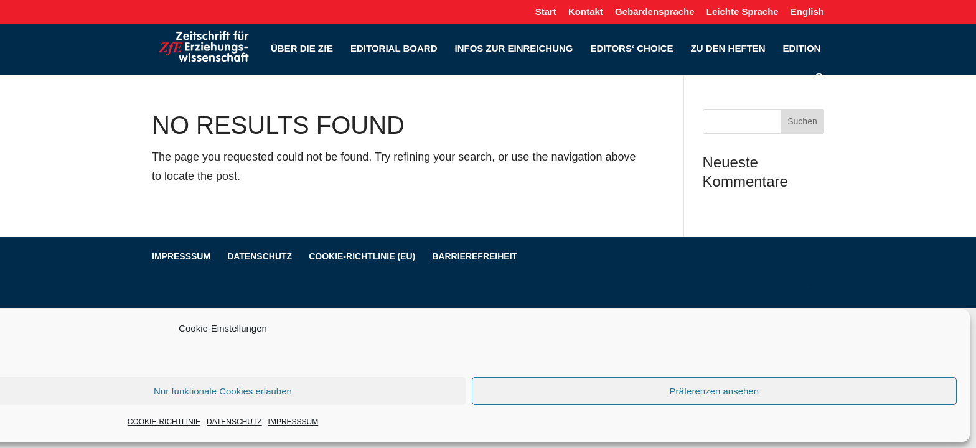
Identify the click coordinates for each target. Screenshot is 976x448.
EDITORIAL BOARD (393, 49)
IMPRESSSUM (293, 422)
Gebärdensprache (655, 12)
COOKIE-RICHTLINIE (164, 422)
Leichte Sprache (742, 12)
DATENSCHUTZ (234, 422)
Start (545, 12)
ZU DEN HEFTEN (728, 49)
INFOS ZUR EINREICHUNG (513, 49)
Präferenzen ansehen (714, 391)
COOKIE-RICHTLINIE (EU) (362, 256)
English (807, 12)
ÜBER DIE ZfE (302, 49)
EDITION (802, 49)
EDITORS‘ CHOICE (631, 49)
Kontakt (585, 12)
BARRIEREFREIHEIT (474, 256)
